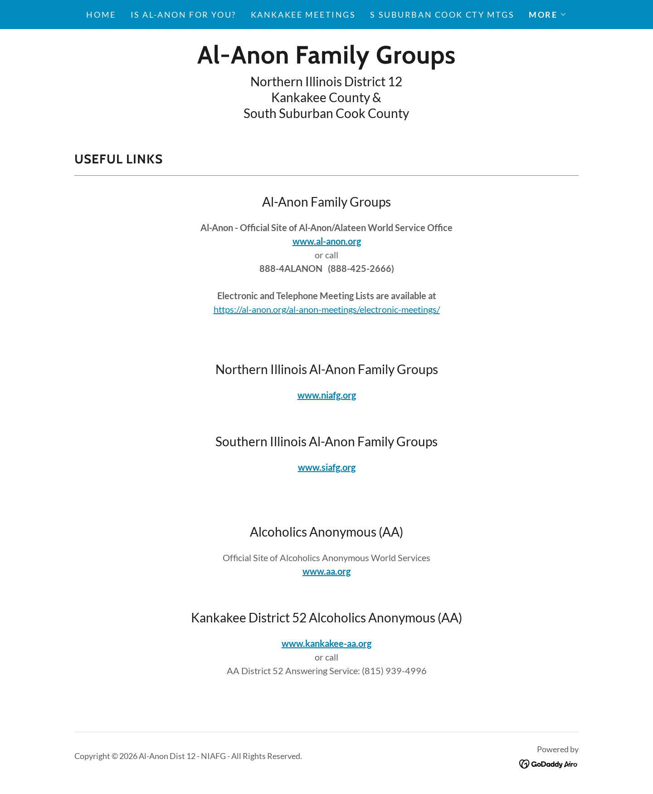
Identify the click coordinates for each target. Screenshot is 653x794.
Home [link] (101, 15)
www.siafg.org (327, 467)
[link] (326, 59)
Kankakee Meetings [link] (303, 15)
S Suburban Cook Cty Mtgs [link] (442, 15)
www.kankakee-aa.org (326, 643)
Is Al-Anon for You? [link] (183, 15)
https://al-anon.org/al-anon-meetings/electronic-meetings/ (327, 309)
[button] (547, 14)
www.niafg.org (326, 395)
